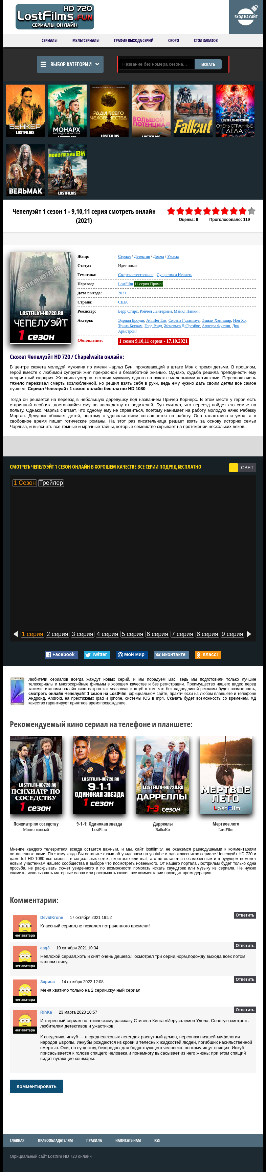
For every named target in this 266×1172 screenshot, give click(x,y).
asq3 (44, 948)
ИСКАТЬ (208, 64)
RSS (157, 1140)
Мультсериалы (85, 40)
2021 (122, 293)
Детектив (142, 256)
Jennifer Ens (156, 320)
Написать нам (128, 1140)
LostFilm (125, 283)
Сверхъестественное (135, 274)
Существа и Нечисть (174, 274)
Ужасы (173, 256)
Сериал (124, 256)
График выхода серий (134, 40)
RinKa (46, 1012)
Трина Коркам (130, 325)
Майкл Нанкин (187, 311)
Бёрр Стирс (128, 311)
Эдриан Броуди (131, 320)
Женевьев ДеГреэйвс (182, 325)
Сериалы (50, 40)
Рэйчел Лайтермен (156, 311)
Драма (158, 256)
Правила (94, 1140)
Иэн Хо (239, 320)
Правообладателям (55, 1140)
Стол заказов (206, 40)
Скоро (173, 40)
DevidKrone (51, 917)
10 (251, 211)
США (123, 302)
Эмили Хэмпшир (216, 320)
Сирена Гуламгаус (184, 320)
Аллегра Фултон (216, 325)
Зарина (47, 981)
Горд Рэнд (153, 325)
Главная (17, 1140)
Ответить (245, 915)
